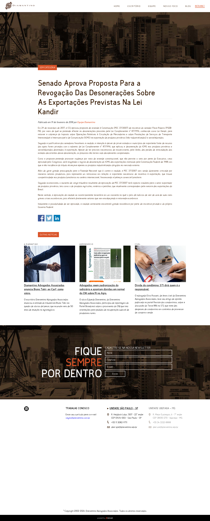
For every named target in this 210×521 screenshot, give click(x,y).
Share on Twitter (49, 218)
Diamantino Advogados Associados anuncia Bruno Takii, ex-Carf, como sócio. (44, 289)
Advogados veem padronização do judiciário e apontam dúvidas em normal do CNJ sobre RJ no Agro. (102, 289)
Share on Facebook (41, 218)
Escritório (134, 6)
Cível (137, 244)
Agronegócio (86, 244)
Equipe (152, 6)
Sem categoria (47, 67)
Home (117, 6)
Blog (188, 6)
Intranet (200, 6)
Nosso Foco (170, 6)
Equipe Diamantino (86, 122)
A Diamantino (31, 244)
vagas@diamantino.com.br (78, 417)
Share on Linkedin (57, 218)
